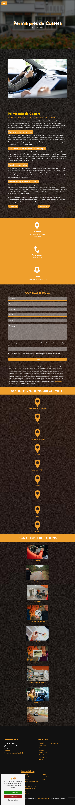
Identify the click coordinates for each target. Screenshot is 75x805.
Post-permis (43, 757)
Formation (25, 779)
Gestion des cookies (58, 798)
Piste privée (26, 777)
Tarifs (41, 760)
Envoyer (37, 349)
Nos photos (42, 748)
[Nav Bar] (4, 3)
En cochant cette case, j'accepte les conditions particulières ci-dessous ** (35, 344)
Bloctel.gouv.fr (58, 371)
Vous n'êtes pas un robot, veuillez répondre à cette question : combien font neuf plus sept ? (37, 334)
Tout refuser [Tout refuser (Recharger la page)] (13, 796)
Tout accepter (13, 792)
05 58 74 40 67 (37, 258)
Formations (42, 755)
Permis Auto (43, 752)
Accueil (41, 743)
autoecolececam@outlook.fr (14, 753)
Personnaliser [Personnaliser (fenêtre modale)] (13, 800)
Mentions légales (43, 798)
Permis (44, 774)
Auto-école (42, 745)
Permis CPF (25, 793)
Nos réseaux (54, 743)
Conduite (25, 774)
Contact (41, 750)
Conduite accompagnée (30, 781)
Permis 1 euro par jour (29, 786)
